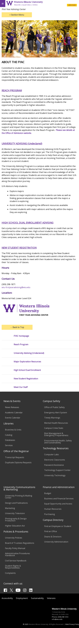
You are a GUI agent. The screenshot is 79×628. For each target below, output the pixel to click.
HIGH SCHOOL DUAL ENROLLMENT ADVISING (27, 222)
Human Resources (52, 509)
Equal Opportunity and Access (58, 503)
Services (9, 445)
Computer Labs (51, 454)
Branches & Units (13, 429)
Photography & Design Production (16, 519)
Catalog (8, 435)
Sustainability (37, 598)
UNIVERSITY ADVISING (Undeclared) (22, 143)
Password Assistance (54, 465)
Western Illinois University (28, 2)
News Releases (12, 407)
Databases (10, 440)
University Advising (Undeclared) (29, 353)
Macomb (17, 5)
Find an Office (50, 531)
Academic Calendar (14, 412)
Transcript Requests (14, 457)
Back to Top (17, 327)
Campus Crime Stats (53, 428)
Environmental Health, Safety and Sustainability (58, 441)
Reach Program (21, 344)
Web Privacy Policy (72, 624)
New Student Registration (26, 378)
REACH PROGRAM (12, 90)
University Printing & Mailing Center (18, 496)
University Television (15, 513)
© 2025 (25, 624)
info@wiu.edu (57, 619)
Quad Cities (26, 5)
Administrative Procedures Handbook (17, 554)
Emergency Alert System (55, 412)
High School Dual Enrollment (27, 370)
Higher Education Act (15, 525)
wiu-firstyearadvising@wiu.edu (16, 287)
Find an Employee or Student (57, 526)
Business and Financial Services (59, 498)
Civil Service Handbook (15, 560)
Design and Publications (16, 503)
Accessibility (7, 598)
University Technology (54, 475)
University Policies (13, 537)
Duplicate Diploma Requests (18, 462)
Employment (22, 598)
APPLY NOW (71, 5)
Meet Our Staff (21, 387)
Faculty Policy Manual (15, 548)
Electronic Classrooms (54, 459)
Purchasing (49, 514)
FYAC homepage (21, 336)
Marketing (10, 508)
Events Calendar (12, 417)
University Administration (56, 541)
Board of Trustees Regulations (19, 543)
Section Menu (16, 15)
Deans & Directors (52, 536)
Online (35, 5)
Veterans (51, 598)
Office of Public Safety (54, 407)
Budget (47, 493)
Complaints (10, 573)
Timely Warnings (52, 417)
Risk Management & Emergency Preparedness (56, 434)
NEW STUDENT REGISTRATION (19, 247)
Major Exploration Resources (27, 361)
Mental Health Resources (56, 423)
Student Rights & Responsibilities (13, 566)
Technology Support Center (57, 470)
